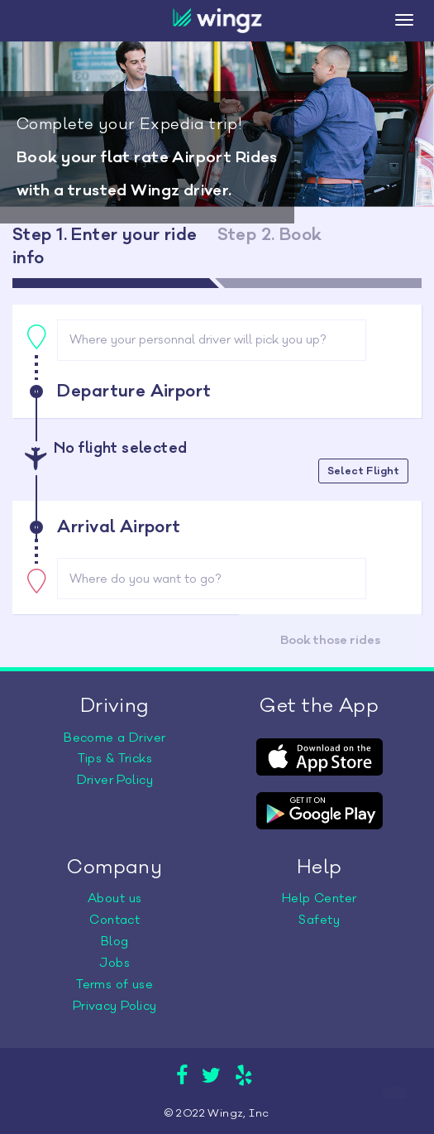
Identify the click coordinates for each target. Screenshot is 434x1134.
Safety (319, 920)
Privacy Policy (115, 1006)
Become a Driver (114, 738)
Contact (114, 920)
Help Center (319, 898)
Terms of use (114, 984)
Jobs (114, 963)
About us (114, 898)
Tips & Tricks (115, 758)
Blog (115, 941)
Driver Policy (115, 780)
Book (330, 640)
